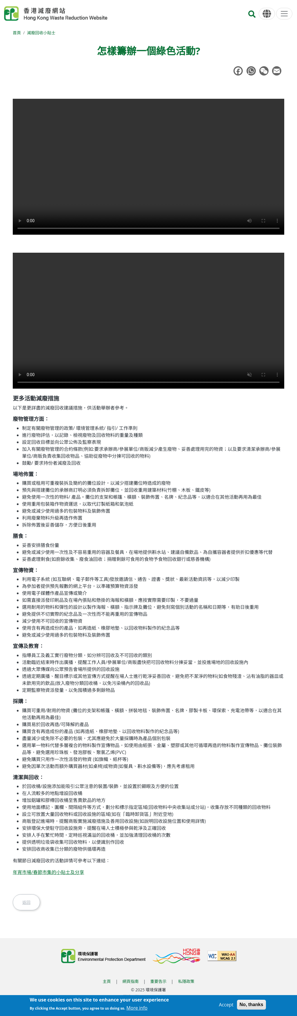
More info (137, 1008)
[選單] (284, 13)
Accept (226, 1004)
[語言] (267, 14)
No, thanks (251, 1004)
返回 (26, 902)
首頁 (17, 32)
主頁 (107, 981)
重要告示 (158, 981)
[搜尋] (252, 16)
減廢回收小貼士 (41, 32)
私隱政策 (186, 981)
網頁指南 (130, 981)
